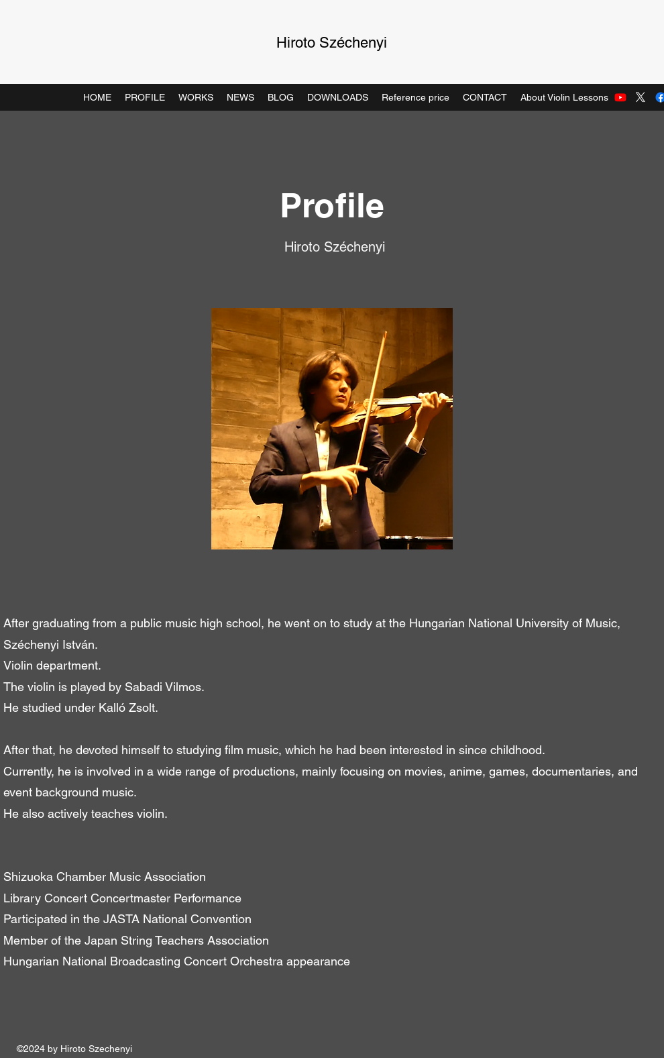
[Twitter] (640, 97)
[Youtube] (620, 97)
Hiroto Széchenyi (331, 42)
